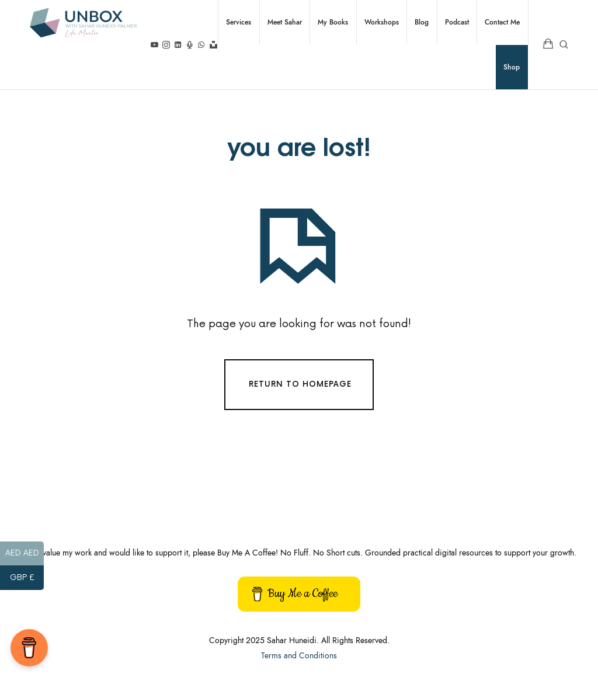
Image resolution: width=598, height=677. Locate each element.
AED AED (24, 554)
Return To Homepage (300, 384)
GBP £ (27, 578)
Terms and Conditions (299, 655)
